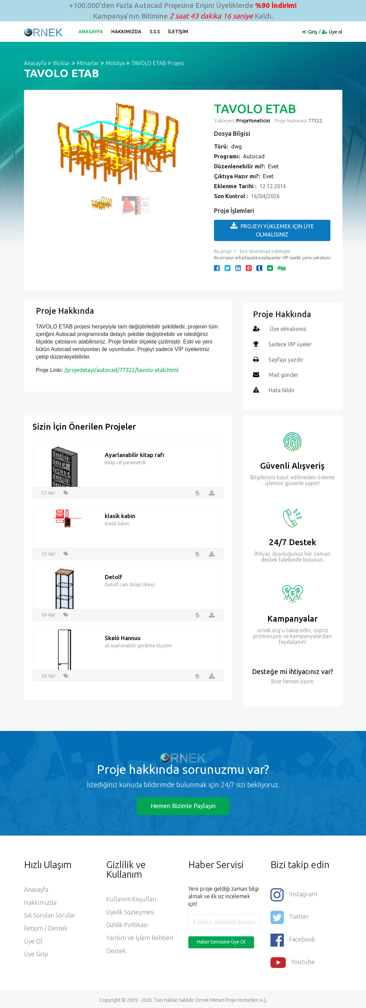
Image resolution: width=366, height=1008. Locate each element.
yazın (306, 679)
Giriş (312, 32)
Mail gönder (284, 374)
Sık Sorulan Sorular (49, 914)
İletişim (178, 31)
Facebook (292, 937)
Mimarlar (88, 63)
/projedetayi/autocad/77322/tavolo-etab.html (121, 370)
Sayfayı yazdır (285, 359)
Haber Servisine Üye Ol (221, 940)
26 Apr (48, 552)
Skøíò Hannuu (123, 636)
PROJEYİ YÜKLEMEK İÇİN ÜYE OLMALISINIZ (272, 230)
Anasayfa (91, 31)
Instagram (293, 893)
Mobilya (115, 63)
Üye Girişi (36, 953)
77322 (314, 120)
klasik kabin (120, 514)
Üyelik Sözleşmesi (130, 911)
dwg (236, 146)
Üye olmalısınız (288, 329)
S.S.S (155, 31)
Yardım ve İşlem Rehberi (139, 937)
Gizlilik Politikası (127, 924)
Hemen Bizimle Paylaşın (183, 804)
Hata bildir (282, 389)
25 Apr (48, 491)
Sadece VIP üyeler (290, 344)
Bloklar (61, 63)
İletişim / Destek (45, 927)
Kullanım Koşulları (131, 898)
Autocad (254, 156)
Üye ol (335, 32)
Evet (273, 166)
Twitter (289, 915)
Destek (116, 950)
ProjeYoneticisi (253, 120)
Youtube (292, 960)
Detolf (113, 575)
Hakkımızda (127, 31)
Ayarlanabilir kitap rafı (134, 453)
